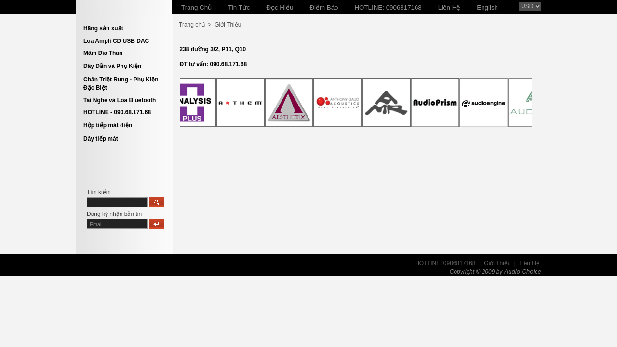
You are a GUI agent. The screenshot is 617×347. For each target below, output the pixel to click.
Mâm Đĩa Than (102, 53)
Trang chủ (192, 24)
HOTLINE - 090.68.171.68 (117, 112)
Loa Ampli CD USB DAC (116, 41)
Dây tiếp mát (100, 138)
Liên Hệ (529, 263)
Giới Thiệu (228, 24)
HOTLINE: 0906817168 (445, 263)
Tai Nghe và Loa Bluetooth (119, 100)
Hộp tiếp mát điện (107, 125)
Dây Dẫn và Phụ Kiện (112, 66)
